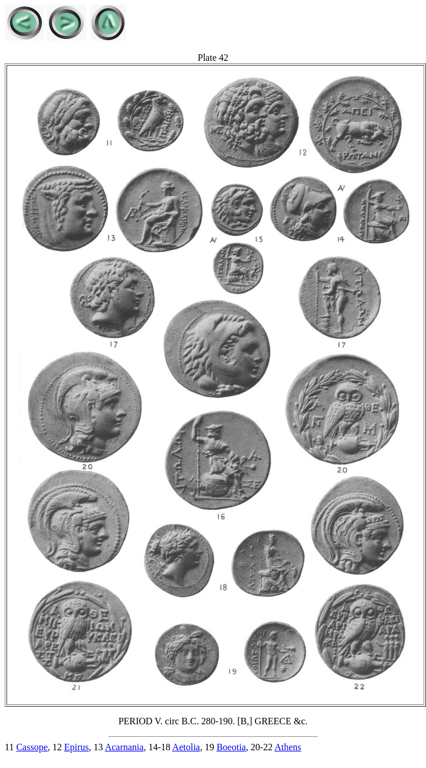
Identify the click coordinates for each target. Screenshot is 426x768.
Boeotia (231, 747)
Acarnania (124, 747)
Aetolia (186, 747)
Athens (287, 747)
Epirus (76, 747)
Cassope (31, 747)
